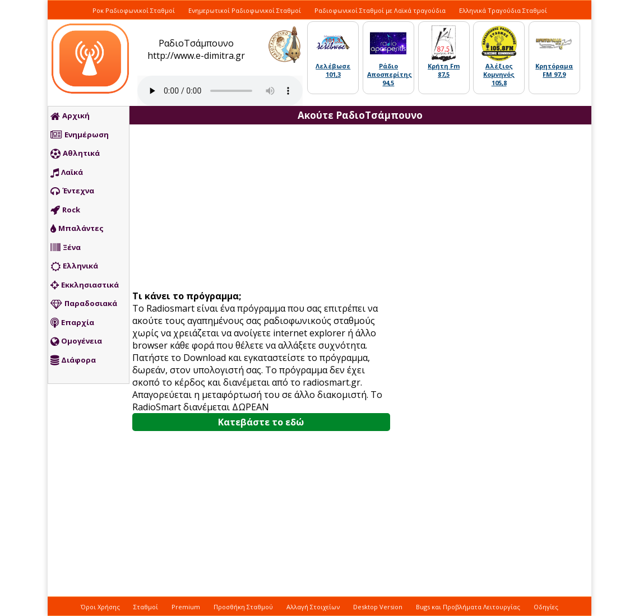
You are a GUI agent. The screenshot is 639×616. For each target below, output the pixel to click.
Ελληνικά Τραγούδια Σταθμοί (503, 10)
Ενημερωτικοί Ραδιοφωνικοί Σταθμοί (244, 10)
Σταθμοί (145, 607)
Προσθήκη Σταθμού (243, 607)
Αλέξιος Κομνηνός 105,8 (499, 74)
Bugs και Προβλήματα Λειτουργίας (468, 607)
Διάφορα (73, 360)
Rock (65, 210)
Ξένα (65, 247)
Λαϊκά (66, 172)
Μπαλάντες (77, 228)
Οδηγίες (546, 607)
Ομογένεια (76, 341)
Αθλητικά (75, 153)
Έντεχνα (72, 191)
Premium (186, 607)
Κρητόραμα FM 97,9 (554, 70)
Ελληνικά (74, 266)
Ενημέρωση (79, 135)
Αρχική (70, 116)
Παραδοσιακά (83, 303)
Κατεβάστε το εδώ (261, 422)
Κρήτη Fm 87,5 (444, 70)
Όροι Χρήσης (100, 607)
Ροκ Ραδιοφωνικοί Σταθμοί (133, 10)
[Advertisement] (265, 208)
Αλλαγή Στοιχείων (313, 607)
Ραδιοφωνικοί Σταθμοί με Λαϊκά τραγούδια (380, 10)
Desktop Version (377, 607)
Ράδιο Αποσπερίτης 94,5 (389, 74)
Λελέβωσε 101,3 (333, 70)
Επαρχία (72, 322)
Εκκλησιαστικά (84, 285)
